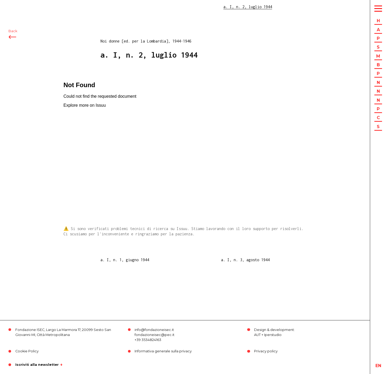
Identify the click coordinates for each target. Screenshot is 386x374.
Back (12, 34)
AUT (257, 335)
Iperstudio (273, 335)
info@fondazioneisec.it (154, 330)
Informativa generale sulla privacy (163, 351)
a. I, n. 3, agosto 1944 (245, 260)
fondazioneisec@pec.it (154, 335)
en (378, 365)
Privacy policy (266, 351)
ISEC (18, 7)
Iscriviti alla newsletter (37, 365)
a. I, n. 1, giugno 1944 (124, 260)
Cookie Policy (27, 351)
